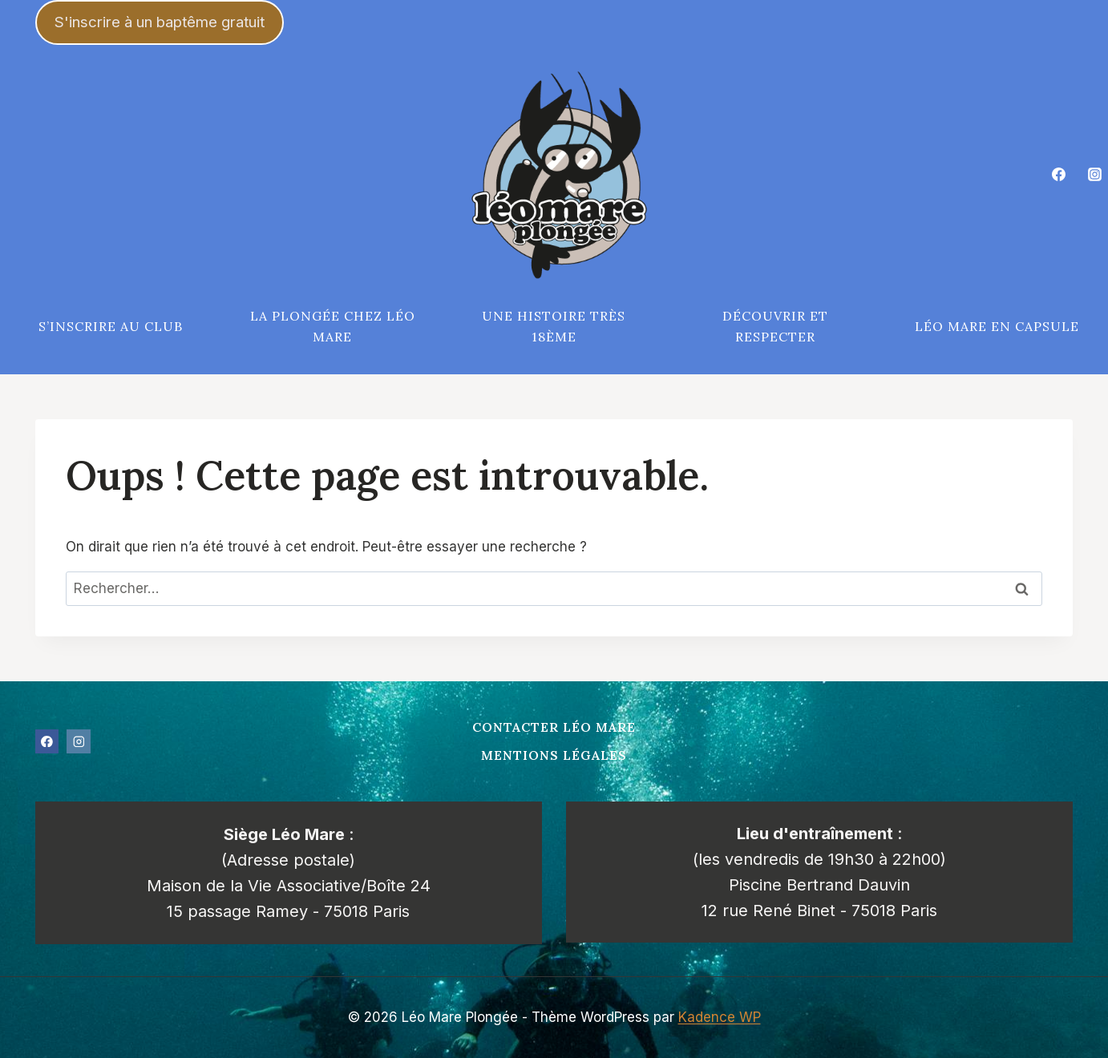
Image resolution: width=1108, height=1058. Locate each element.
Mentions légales (554, 755)
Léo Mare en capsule (997, 326)
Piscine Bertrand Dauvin (819, 884)
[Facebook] (1059, 174)
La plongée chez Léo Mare (332, 326)
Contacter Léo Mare (554, 727)
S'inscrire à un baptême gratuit (160, 22)
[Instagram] (1094, 174)
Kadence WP (719, 1017)
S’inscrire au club (110, 326)
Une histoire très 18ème (553, 326)
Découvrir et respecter (775, 326)
